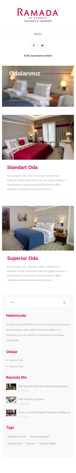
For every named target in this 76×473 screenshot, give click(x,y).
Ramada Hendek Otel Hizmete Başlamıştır (43, 386)
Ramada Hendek (17, 436)
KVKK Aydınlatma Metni (37, 55)
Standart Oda (22, 167)
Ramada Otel (15, 443)
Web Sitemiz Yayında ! (31, 399)
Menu (38, 34)
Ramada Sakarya (39, 436)
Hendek (31, 443)
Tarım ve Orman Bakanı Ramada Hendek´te (44, 412)
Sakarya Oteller (47, 443)
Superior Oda (22, 258)
